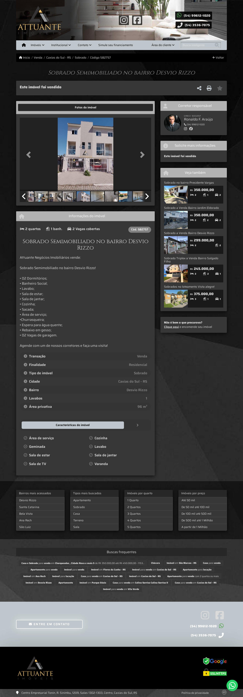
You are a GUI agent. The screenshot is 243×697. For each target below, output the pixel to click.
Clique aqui (171, 327)
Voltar (218, 58)
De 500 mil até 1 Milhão (197, 520)
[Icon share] (123, 20)
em (181, 563)
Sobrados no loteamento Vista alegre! (189, 286)
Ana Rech (25, 520)
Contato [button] (83, 45)
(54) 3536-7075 (197, 25)
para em (154, 569)
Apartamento (82, 500)
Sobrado (80, 58)
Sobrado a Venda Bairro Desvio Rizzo (189, 233)
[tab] (31, 107)
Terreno (78, 520)
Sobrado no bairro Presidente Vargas (189, 182)
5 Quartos (134, 527)
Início (24, 58)
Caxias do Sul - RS (58, 58)
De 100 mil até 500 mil (196, 513)
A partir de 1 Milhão (194, 527)
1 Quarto (133, 500)
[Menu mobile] (24, 45)
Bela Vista (26, 513)
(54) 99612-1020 (197, 15)
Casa (76, 513)
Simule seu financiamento (115, 45)
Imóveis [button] (36, 45)
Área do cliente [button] (161, 45)
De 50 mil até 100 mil (195, 507)
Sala (76, 527)
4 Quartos (134, 520)
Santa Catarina (29, 507)
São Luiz (25, 527)
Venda (38, 58)
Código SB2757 (100, 58)
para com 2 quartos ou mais (193, 576)
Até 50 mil (188, 500)
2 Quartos (134, 507)
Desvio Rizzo (27, 500)
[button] (29, 154)
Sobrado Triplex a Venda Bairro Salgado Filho (191, 260)
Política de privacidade (195, 693)
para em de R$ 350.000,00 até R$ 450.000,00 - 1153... (82, 563)
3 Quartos (134, 513)
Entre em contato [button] (49, 624)
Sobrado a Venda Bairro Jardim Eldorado (191, 208)
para (212, 563)
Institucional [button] (59, 45)
